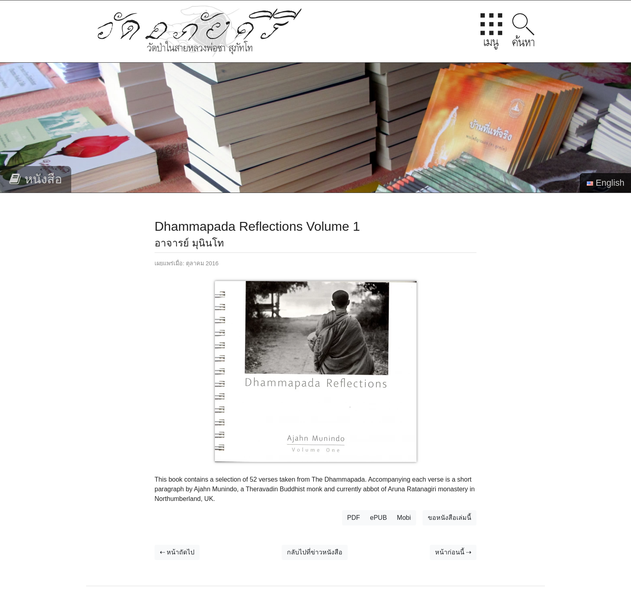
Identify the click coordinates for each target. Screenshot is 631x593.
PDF (353, 517)
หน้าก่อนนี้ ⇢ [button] (453, 552)
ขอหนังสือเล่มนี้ (449, 517)
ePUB (378, 517)
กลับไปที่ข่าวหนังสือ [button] (314, 552)
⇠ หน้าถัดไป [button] (177, 552)
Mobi (404, 517)
